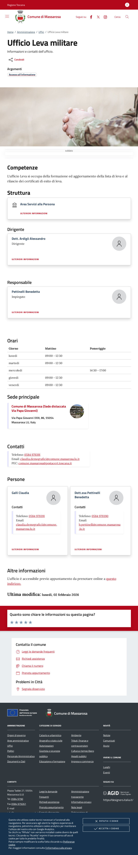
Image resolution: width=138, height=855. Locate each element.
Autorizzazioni (46, 746)
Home (10, 32)
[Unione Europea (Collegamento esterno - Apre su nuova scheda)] (23, 713)
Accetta (106, 829)
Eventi (106, 772)
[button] (16, 5)
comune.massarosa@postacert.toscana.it (45, 463)
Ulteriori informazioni (34, 213)
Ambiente (76, 735)
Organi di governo (16, 735)
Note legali (76, 807)
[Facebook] (89, 16)
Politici (10, 751)
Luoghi (106, 767)
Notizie (106, 735)
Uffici (41, 32)
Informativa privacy (81, 802)
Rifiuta (106, 821)
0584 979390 (100, 516)
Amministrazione (26, 32)
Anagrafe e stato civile (50, 741)
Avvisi (106, 746)
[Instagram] (103, 16)
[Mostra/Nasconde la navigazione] (7, 16)
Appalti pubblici (78, 756)
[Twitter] (96, 16)
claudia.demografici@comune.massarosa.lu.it (50, 459)
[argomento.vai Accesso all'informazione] (22, 74)
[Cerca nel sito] (127, 17)
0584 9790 (17, 799)
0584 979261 (18, 804)
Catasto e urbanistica (50, 735)
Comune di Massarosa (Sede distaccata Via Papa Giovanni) (39, 408)
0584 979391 (32, 454)
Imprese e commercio (82, 761)
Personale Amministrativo (21, 756)
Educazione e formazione (52, 761)
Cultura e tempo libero (82, 751)
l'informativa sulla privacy (58, 848)
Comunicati (109, 741)
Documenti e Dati (16, 761)
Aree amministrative (18, 741)
